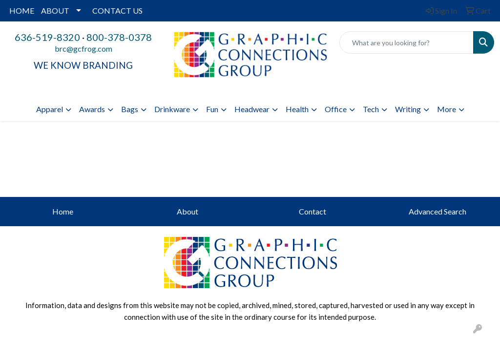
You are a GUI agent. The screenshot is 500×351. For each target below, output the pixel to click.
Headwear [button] (252, 109)
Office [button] (336, 109)
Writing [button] (408, 109)
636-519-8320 (47, 37)
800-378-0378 (119, 37)
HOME (21, 10)
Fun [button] (212, 109)
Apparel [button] (49, 109)
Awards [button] (92, 109)
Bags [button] (129, 109)
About (187, 211)
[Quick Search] (406, 42)
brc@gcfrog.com (83, 48)
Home (62, 211)
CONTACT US (117, 10)
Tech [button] (371, 109)
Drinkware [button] (172, 109)
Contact (312, 211)
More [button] (446, 109)
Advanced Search (437, 211)
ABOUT (55, 10)
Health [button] (297, 109)
